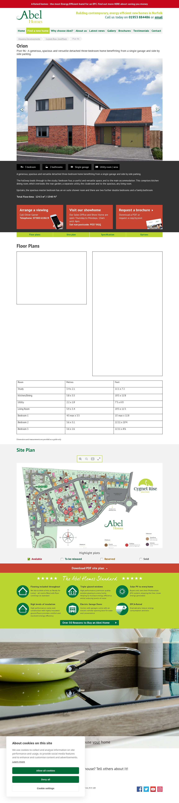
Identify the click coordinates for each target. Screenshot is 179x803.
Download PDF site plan (88, 568)
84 (58, 502)
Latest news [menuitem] (97, 30)
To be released (73, 559)
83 (60, 500)
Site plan (71, 234)
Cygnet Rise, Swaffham (56, 38)
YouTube (153, 789)
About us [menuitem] (81, 30)
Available (37, 559)
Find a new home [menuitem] (37, 30)
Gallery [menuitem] (111, 30)
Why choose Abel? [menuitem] (62, 30)
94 (66, 480)
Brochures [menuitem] (124, 30)
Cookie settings (45, 788)
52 (80, 520)
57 (70, 514)
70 (66, 512)
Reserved (109, 559)
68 (69, 509)
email (159, 17)
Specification (107, 234)
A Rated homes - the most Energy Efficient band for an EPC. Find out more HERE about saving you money (89, 3)
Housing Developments (29, 38)
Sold (146, 559)
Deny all (62, 779)
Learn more (18, 770)
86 (60, 489)
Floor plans (34, 234)
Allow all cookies (28, 779)
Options (144, 234)
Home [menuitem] (21, 30)
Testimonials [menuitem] (141, 30)
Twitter (146, 789)
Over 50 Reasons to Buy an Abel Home (86, 622)
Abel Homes (29, 16)
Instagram (160, 789)
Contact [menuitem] (156, 30)
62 (80, 509)
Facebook (139, 789)
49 (95, 511)
